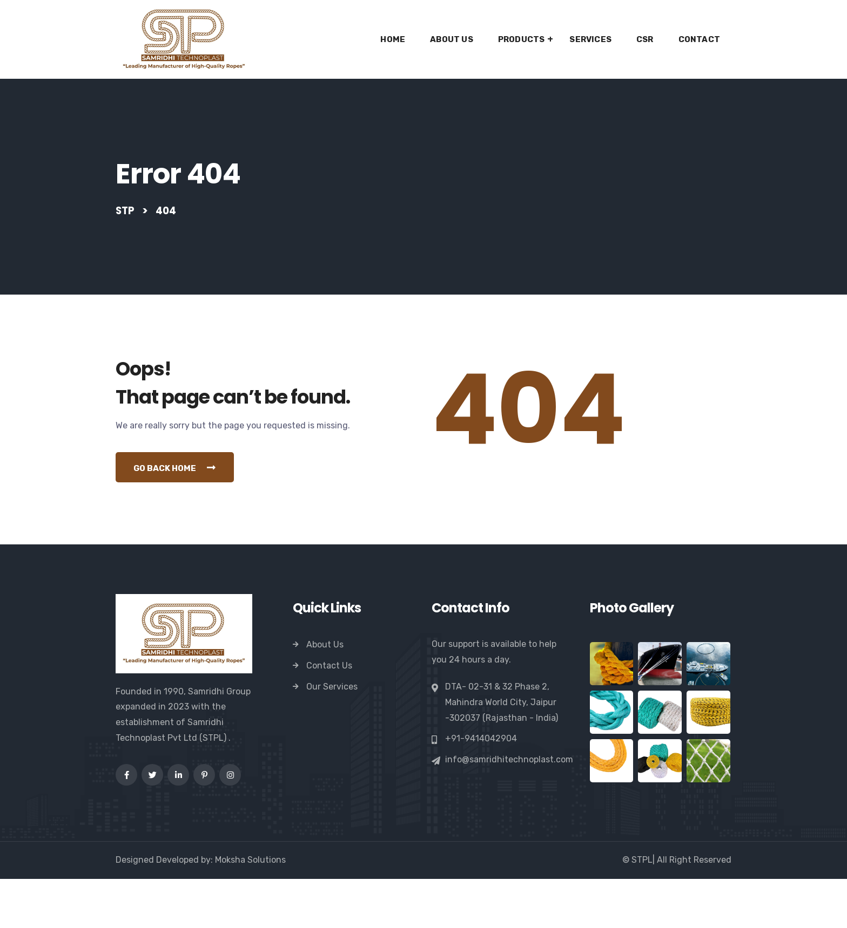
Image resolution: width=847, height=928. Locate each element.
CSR (645, 39)
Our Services (332, 736)
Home (392, 39)
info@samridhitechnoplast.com (509, 809)
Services (590, 39)
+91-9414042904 (481, 788)
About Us (451, 39)
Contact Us (329, 715)
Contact (699, 39)
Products (521, 39)
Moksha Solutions (250, 909)
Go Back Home (179, 516)
